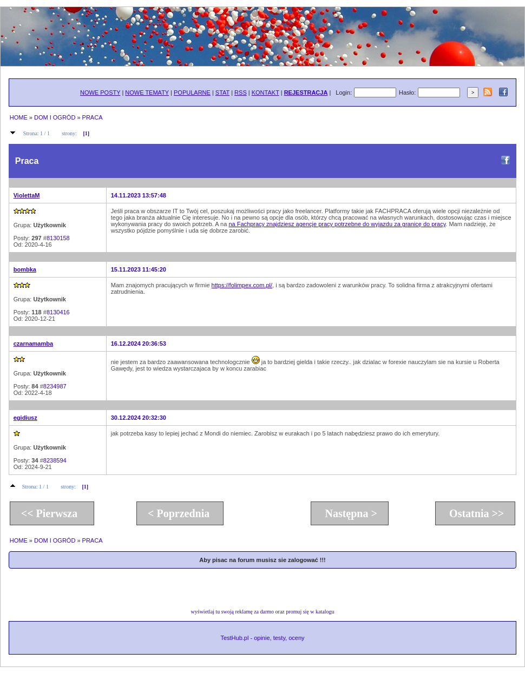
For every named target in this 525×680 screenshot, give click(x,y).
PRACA (92, 117)
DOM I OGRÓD (54, 117)
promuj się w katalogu (310, 612)
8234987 (55, 386)
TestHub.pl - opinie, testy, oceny (262, 638)
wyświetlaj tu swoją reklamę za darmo (232, 612)
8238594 (55, 460)
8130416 (58, 312)
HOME (19, 117)
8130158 (58, 238)
